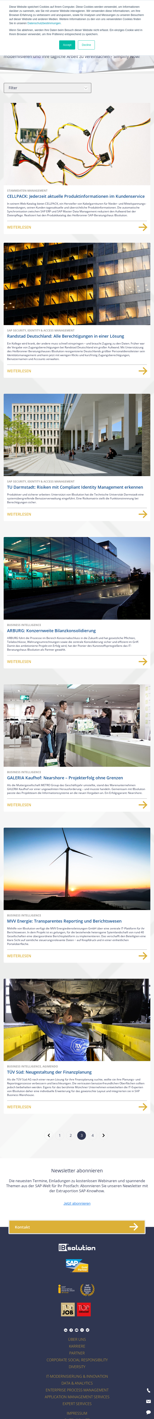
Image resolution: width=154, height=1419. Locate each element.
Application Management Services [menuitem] (77, 1396)
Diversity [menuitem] (77, 1366)
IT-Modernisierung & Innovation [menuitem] (77, 1376)
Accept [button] (67, 45)
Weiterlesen (77, 227)
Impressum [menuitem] (77, 1413)
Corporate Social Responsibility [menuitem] (77, 1359)
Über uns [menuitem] (77, 1339)
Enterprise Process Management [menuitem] (77, 1390)
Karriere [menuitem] (77, 1346)
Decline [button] (86, 45)
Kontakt (76, 1226)
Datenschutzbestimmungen (44, 23)
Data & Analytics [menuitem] (77, 1383)
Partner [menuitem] (77, 1353)
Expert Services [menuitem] (77, 1403)
